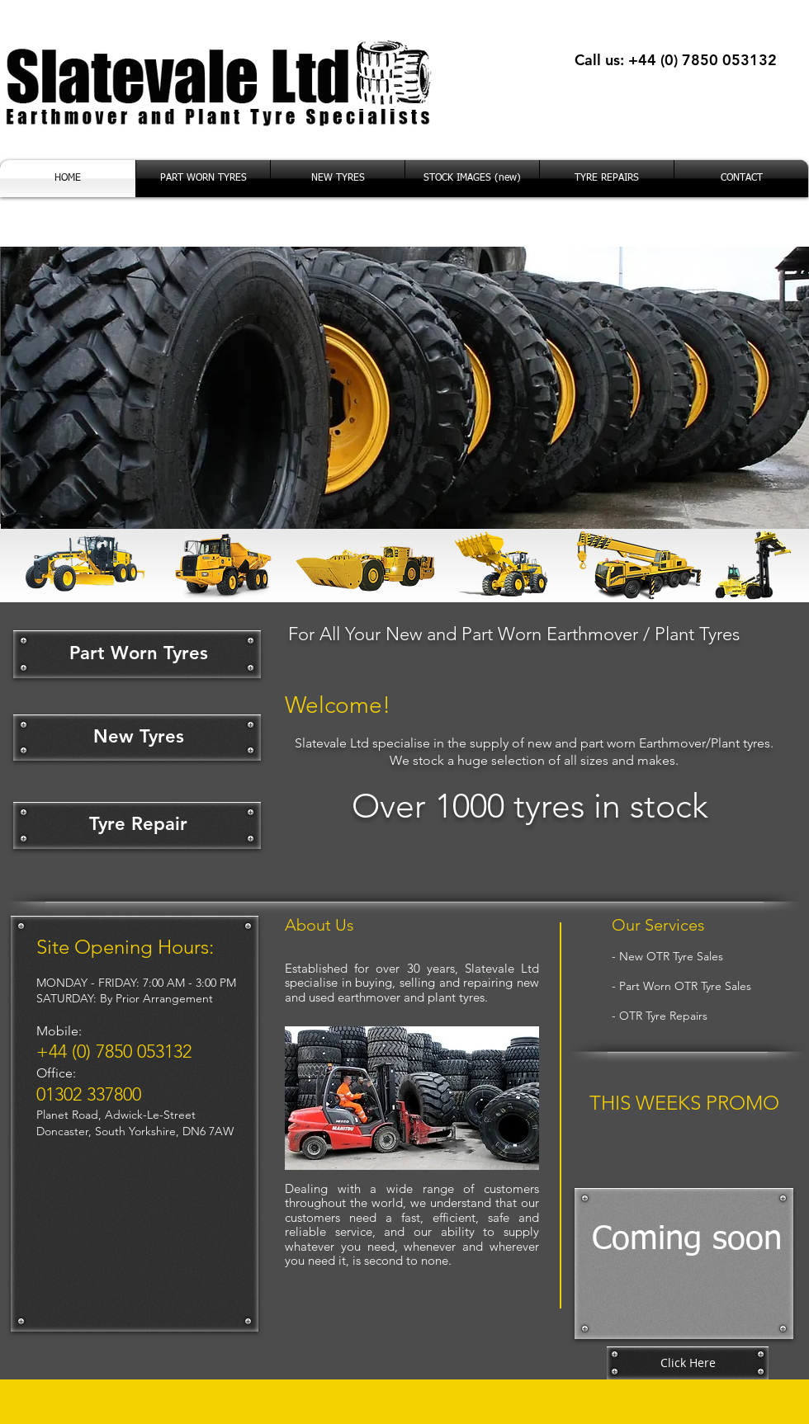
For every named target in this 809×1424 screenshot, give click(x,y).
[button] (412, 1098)
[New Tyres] (138, 737)
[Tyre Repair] (138, 825)
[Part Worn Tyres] (138, 653)
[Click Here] (688, 1362)
